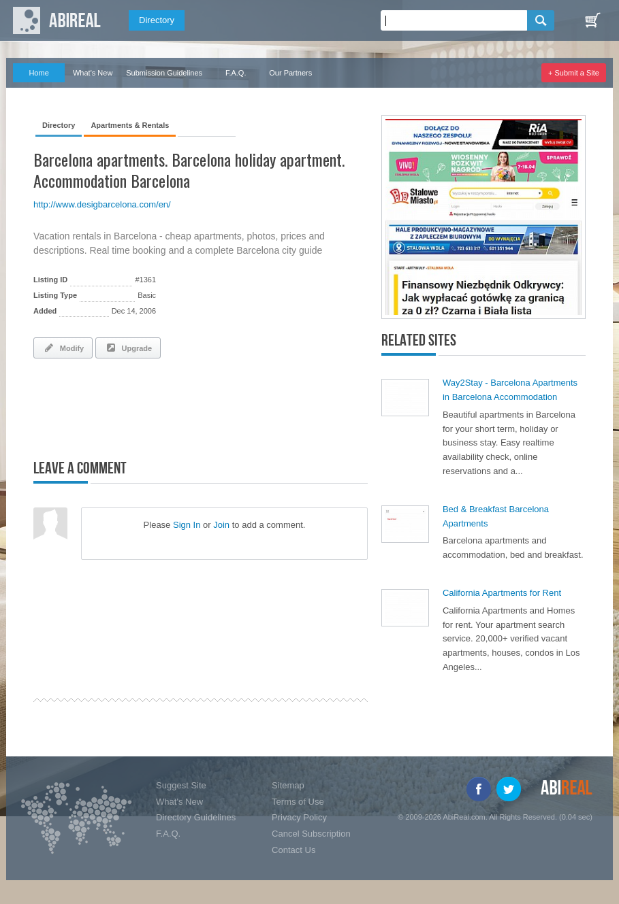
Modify (63, 347)
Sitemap (288, 785)
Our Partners (290, 73)
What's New (92, 73)
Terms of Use (298, 802)
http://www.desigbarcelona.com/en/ (102, 204)
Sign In (186, 525)
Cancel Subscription (311, 833)
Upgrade (128, 347)
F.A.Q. (236, 73)
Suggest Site (181, 785)
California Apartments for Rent (502, 593)
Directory (156, 20)
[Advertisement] (192, 406)
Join (221, 525)
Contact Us (293, 850)
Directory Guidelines (196, 817)
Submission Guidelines (164, 73)
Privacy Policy (299, 817)
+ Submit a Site (573, 73)
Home (38, 73)
